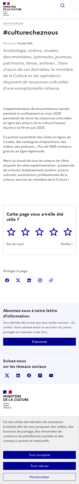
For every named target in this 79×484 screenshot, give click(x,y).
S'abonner (39, 341)
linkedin (18, 375)
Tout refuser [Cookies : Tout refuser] (39, 466)
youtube (51, 375)
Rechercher (62, 5)
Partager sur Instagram (40, 280)
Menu (73, 5)
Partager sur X (18, 280)
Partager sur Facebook (7, 280)
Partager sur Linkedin (29, 280)
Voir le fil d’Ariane (13, 23)
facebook (29, 375)
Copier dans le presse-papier (51, 280)
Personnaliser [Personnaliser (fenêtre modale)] (39, 477)
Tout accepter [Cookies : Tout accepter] (39, 455)
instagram (40, 375)
